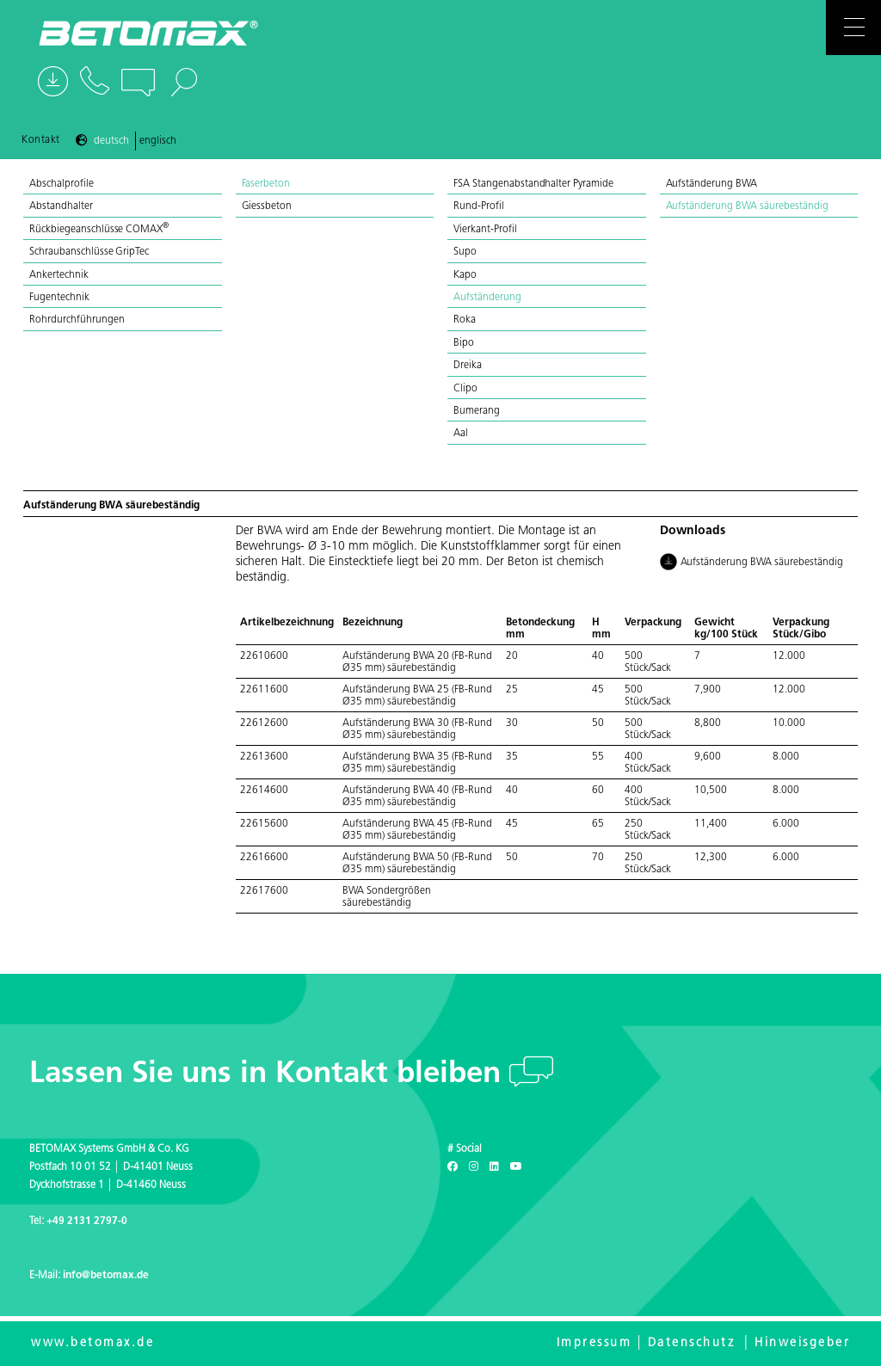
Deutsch (111, 141)
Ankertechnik (59, 275)
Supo (465, 252)
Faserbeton (266, 184)
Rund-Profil (478, 206)
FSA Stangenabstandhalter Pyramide (533, 184)
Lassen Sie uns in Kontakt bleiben (269, 1075)
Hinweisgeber (802, 1343)
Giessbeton (267, 206)
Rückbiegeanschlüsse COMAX (99, 230)
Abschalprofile (61, 184)
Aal (460, 433)
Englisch (157, 141)
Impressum (594, 1343)
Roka (464, 320)
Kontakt (41, 140)
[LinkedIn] (494, 1167)
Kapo (465, 275)
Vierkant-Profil (485, 230)
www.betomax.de (92, 1343)
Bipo (463, 343)
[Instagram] (473, 1167)
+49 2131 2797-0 (86, 1221)
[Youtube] (516, 1167)
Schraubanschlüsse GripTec (89, 252)
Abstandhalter (61, 206)
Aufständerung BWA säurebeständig (747, 206)
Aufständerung (487, 297)
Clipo (465, 389)
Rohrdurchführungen (76, 320)
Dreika (467, 365)
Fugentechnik (59, 297)
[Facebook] (452, 1167)
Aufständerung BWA (712, 184)
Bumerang (476, 411)
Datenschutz (692, 1343)
